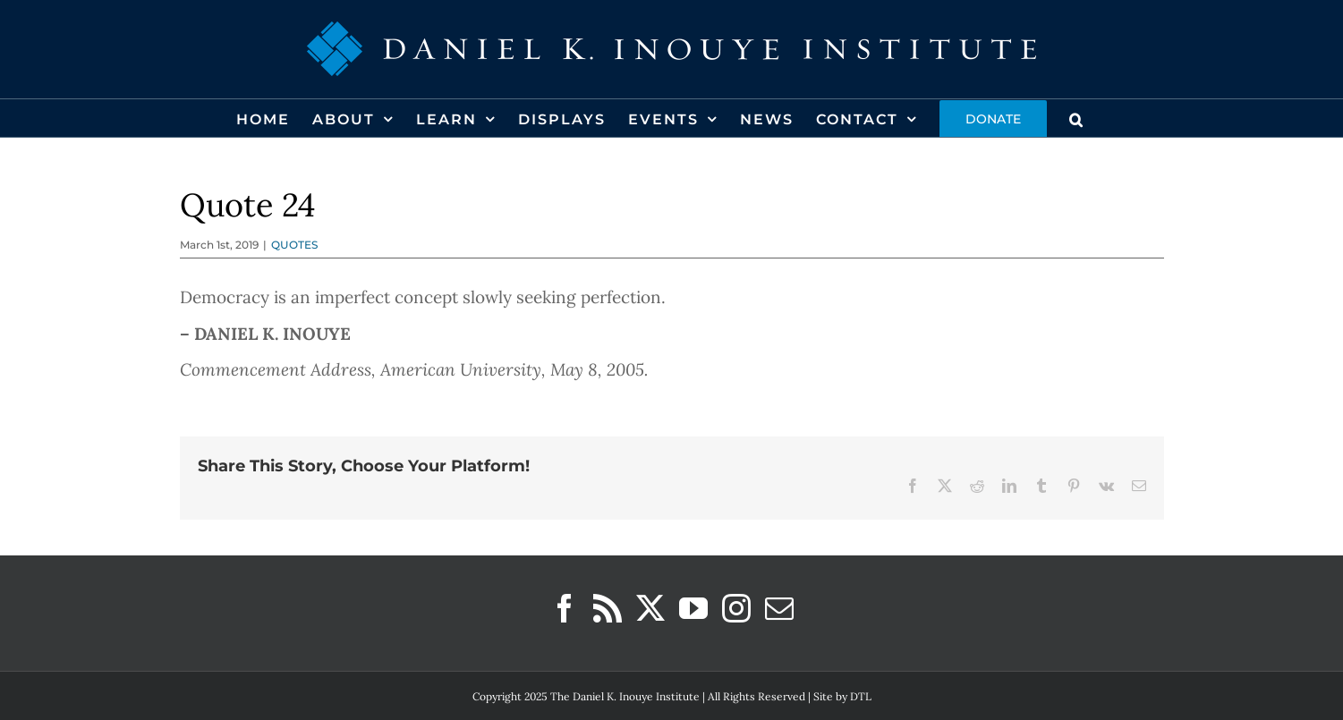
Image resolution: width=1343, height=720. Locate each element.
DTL (860, 696)
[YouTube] (693, 608)
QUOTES (294, 244)
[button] (1076, 118)
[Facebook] (564, 608)
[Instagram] (736, 608)
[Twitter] (650, 608)
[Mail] (779, 608)
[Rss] (607, 608)
